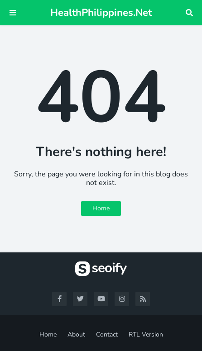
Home (101, 208)
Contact (107, 334)
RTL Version (146, 334)
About (76, 334)
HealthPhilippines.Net (101, 12)
